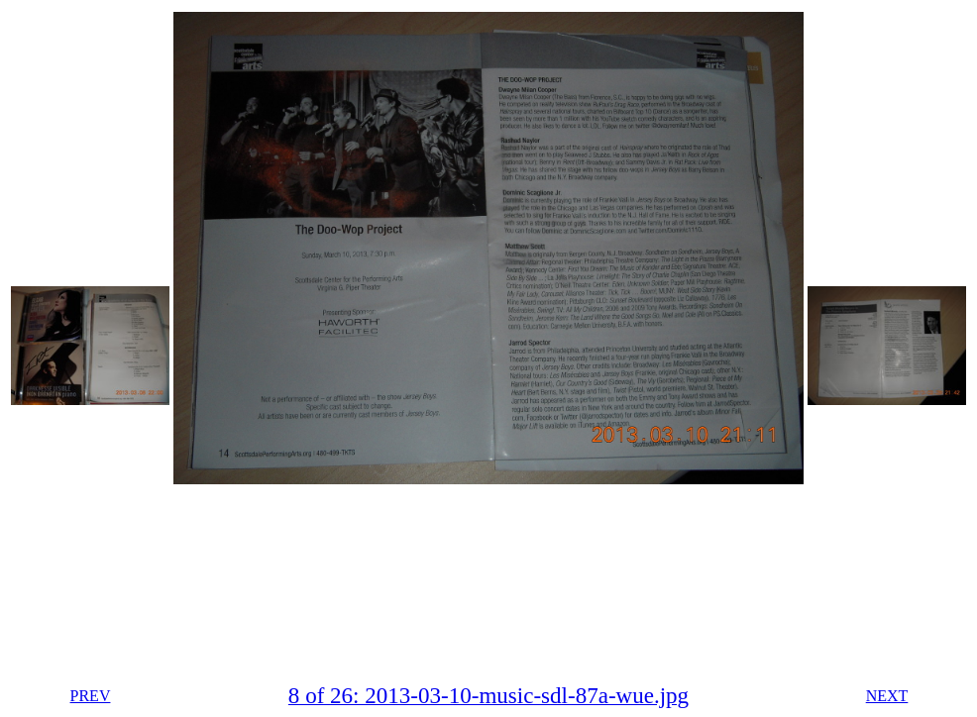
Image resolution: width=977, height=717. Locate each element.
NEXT (887, 695)
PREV (90, 695)
